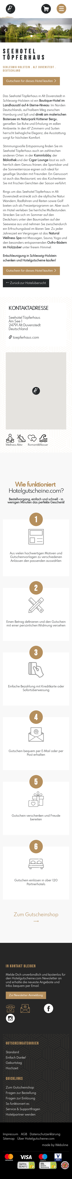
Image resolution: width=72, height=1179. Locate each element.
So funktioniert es (17, 1103)
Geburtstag (14, 1062)
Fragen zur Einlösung (20, 1098)
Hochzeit (12, 1068)
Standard (12, 1052)
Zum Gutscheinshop (20, 1087)
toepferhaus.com (24, 337)
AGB (24, 1134)
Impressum (10, 1134)
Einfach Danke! (16, 1057)
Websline (61, 1145)
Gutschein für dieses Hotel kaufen (31, 81)
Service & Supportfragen (23, 1109)
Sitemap (9, 1138)
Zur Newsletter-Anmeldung (26, 995)
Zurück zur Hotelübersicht (26, 283)
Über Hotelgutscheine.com (36, 1138)
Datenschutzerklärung (45, 1134)
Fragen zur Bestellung (21, 1092)
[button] (5, 30)
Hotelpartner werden (21, 1114)
